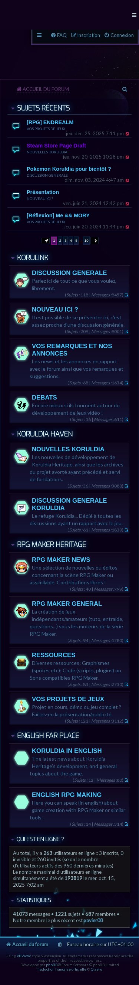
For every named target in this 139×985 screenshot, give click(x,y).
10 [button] (87, 240)
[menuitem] (119, 35)
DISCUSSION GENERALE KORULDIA (69, 504)
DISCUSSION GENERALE (47, 175)
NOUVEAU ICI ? (40, 198)
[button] (46, 240)
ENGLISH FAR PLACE (48, 736)
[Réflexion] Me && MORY (58, 215)
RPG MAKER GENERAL (67, 603)
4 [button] (71, 240)
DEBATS (44, 397)
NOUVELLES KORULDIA (47, 152)
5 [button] (76, 240)
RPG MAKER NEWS (61, 559)
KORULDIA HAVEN (45, 434)
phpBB (52, 964)
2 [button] (60, 240)
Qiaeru (96, 969)
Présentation (43, 192)
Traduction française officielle (61, 969)
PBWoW (24, 956)
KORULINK (32, 258)
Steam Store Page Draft (56, 146)
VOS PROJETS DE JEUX (46, 128)
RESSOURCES (54, 655)
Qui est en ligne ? (40, 839)
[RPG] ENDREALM (50, 122)
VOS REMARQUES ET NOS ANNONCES (72, 350)
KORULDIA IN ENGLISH (67, 750)
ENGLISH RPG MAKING (67, 794)
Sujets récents (43, 108)
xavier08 (93, 920)
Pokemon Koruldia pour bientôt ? (69, 169)
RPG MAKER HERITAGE (51, 545)
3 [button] (65, 240)
